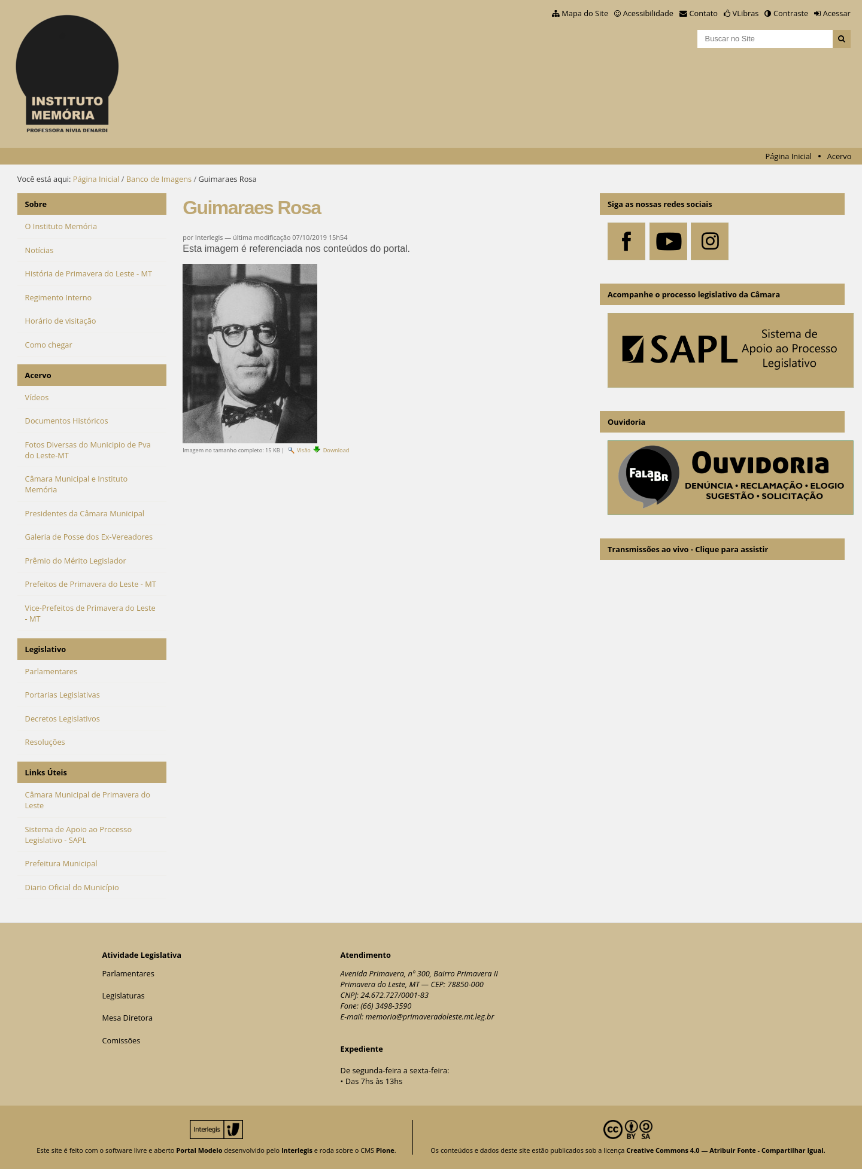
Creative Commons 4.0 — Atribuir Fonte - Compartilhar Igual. (725, 1150)
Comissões (121, 1040)
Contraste (790, 13)
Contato (704, 13)
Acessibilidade (648, 13)
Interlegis (296, 1150)
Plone (385, 1150)
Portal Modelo (199, 1150)
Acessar (837, 13)
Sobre (36, 204)
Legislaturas (123, 995)
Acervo (839, 156)
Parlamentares (128, 973)
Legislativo (45, 649)
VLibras (746, 13)
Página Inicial (788, 156)
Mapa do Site (584, 13)
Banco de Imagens (159, 178)
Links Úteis (46, 772)
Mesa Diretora (127, 1017)
